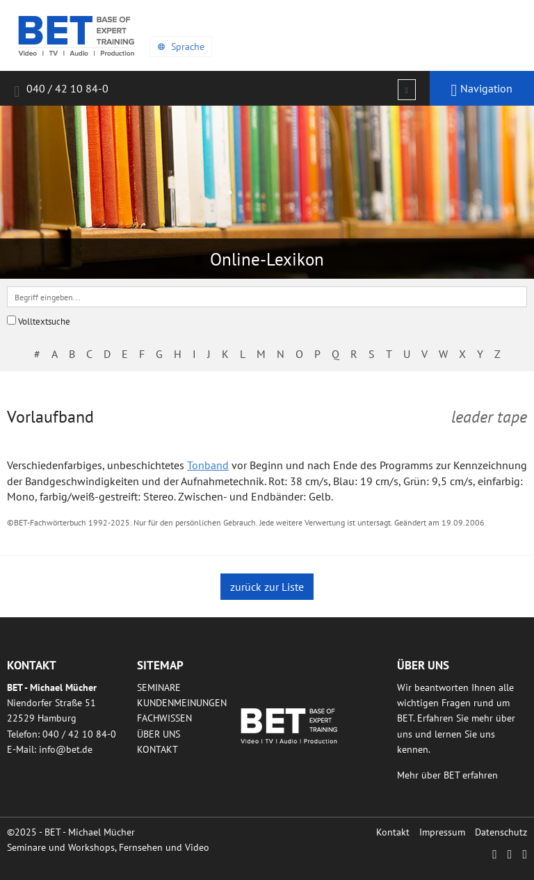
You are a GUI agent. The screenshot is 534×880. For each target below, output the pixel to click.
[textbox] (267, 296)
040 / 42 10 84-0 (61, 90)
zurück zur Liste (267, 587)
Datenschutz (501, 832)
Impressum (442, 832)
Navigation (482, 90)
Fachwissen (164, 718)
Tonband (208, 465)
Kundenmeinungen (182, 702)
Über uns (158, 734)
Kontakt (157, 749)
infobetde (65, 749)
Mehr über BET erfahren (447, 775)
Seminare (159, 687)
